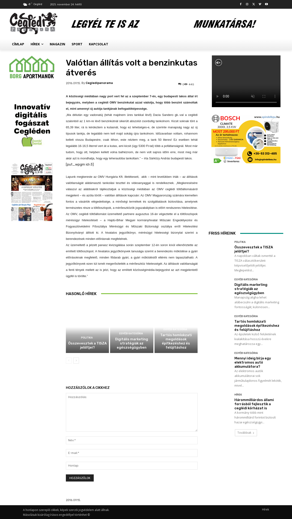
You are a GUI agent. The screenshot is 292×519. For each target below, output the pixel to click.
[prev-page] (69, 361)
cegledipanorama (99, 82)
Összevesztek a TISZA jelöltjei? (87, 345)
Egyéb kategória (131, 333)
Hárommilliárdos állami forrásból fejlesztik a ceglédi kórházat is (254, 404)
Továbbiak (245, 433)
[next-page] (76, 361)
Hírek (238, 394)
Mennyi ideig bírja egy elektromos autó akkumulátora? (252, 362)
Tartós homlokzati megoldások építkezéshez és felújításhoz (176, 341)
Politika (87, 337)
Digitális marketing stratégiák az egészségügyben (131, 343)
